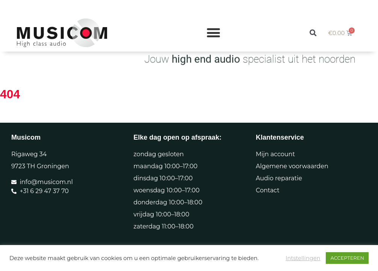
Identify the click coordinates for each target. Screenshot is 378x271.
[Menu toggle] (213, 20)
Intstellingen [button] (303, 258)
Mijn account (275, 154)
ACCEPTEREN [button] (347, 258)
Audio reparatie (279, 178)
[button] (313, 20)
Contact (268, 190)
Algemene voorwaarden (292, 166)
